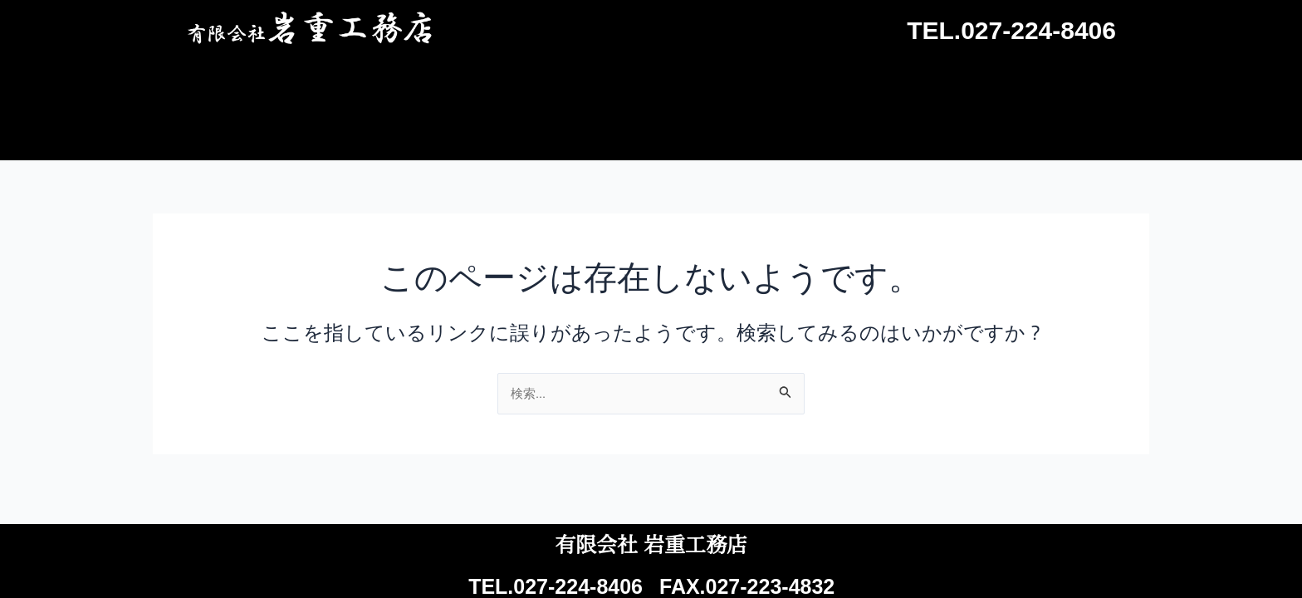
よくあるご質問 (792, 85)
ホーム (543, 85)
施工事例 (651, 85)
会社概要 (933, 85)
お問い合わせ (1066, 85)
